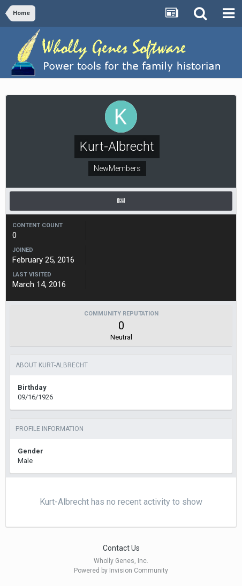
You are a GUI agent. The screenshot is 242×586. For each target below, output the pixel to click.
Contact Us (121, 548)
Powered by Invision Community (121, 570)
